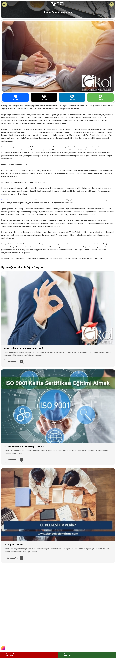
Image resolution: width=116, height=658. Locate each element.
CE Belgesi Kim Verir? (14, 544)
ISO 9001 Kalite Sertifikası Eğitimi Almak (25, 446)
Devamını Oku (15, 361)
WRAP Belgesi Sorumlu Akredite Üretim (24, 348)
